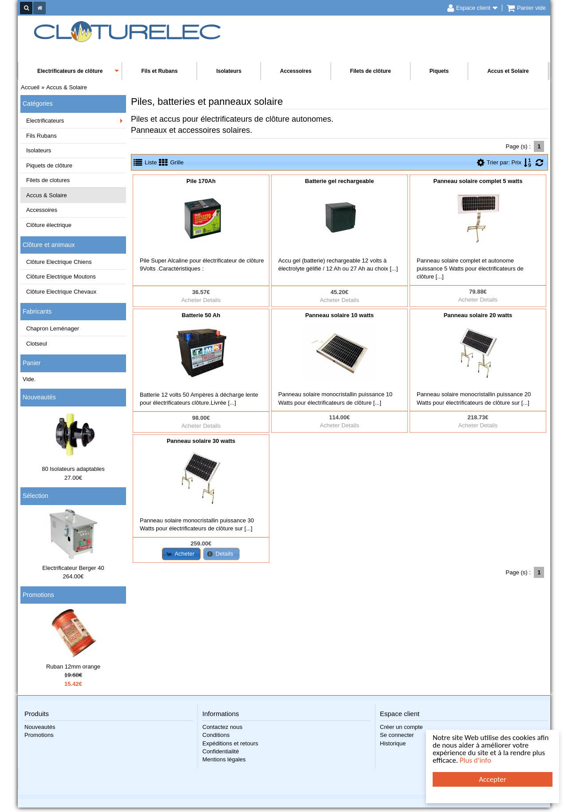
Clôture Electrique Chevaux (61, 291)
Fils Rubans (41, 135)
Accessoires (296, 71)
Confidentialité (220, 751)
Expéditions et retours (230, 743)
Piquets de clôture (49, 165)
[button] (181, 554)
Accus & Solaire (46, 195)
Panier (31, 362)
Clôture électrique (48, 225)
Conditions (215, 735)
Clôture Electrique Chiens (58, 262)
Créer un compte (401, 727)
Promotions (38, 594)
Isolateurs (228, 71)
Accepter (492, 779)
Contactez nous (222, 727)
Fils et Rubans (159, 71)
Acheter (191, 300)
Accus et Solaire (508, 71)
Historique (393, 743)
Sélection (35, 495)
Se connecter (397, 735)
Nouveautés (39, 397)
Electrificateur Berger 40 (73, 568)
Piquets (439, 71)
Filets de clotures (48, 180)
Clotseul (36, 343)
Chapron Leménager (52, 328)
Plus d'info (475, 760)
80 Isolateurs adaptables (73, 469)
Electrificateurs (45, 120)
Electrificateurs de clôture (70, 71)
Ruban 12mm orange (73, 666)
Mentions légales (224, 759)
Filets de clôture (370, 71)
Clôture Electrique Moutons (61, 276)
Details (212, 300)
